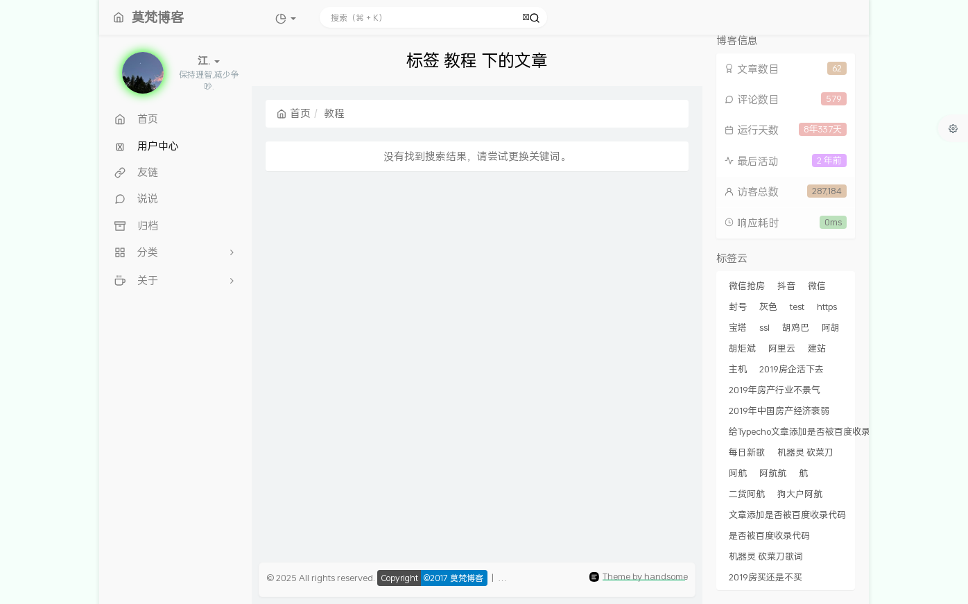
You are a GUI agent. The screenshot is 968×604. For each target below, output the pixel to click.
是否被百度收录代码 (769, 535)
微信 (817, 285)
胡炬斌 (742, 348)
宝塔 (738, 327)
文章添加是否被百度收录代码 (787, 514)
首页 (294, 113)
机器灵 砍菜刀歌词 (766, 556)
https (827, 306)
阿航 (738, 473)
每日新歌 (747, 452)
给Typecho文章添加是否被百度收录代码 (808, 431)
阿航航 (772, 473)
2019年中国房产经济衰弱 (779, 410)
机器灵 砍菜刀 (805, 452)
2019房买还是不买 (765, 577)
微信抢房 (747, 285)
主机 (738, 369)
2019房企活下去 (791, 369)
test (797, 306)
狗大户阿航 (799, 493)
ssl (764, 327)
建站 (817, 348)
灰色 (768, 306)
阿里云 (781, 348)
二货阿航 (747, 493)
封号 (738, 306)
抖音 (786, 285)
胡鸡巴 (795, 327)
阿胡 (831, 327)
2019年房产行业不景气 (774, 389)
